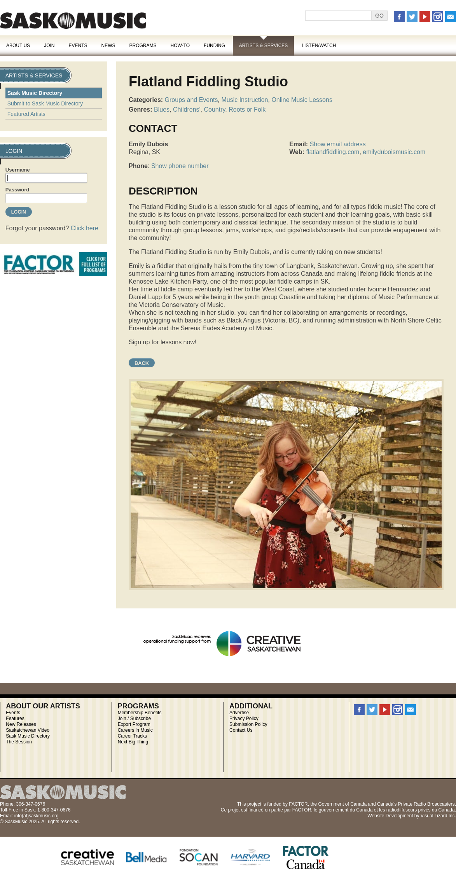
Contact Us (240, 730)
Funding (214, 45)
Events (77, 45)
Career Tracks (132, 736)
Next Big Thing (133, 742)
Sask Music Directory (35, 93)
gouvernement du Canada (346, 810)
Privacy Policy (244, 718)
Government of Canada (342, 804)
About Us (18, 45)
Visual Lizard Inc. (438, 815)
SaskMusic (73, 20)
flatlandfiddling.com (332, 152)
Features (15, 718)
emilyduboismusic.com (394, 152)
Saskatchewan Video (27, 730)
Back (142, 363)
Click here (84, 228)
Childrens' (187, 109)
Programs (142, 45)
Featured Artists (26, 114)
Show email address (338, 144)
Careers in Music (135, 730)
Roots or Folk (247, 109)
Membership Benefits (140, 712)
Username (17, 170)
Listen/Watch (319, 45)
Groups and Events (191, 99)
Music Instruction (244, 99)
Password (17, 190)
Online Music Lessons (301, 99)
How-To (180, 45)
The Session (19, 742)
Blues (161, 109)
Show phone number (180, 166)
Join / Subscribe (134, 718)
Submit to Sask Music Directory (45, 103)
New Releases (21, 724)
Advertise (239, 712)
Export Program (134, 724)
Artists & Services (263, 45)
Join (49, 45)
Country (214, 109)
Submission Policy (248, 724)
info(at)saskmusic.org (36, 815)
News (108, 45)
